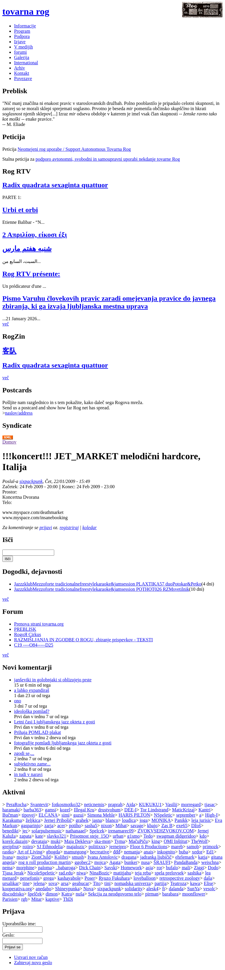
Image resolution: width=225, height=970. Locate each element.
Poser (89, 878)
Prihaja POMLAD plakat (37, 732)
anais (148, 851)
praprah (115, 804)
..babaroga (65, 867)
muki (55, 841)
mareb (177, 846)
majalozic (76, 846)
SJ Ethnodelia (50, 846)
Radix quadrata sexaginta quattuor (55, 185)
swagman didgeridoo (176, 836)
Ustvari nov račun (31, 957)
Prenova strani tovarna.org (39, 623)
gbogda (53, 851)
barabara (170, 893)
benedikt (10, 830)
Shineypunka (67, 888)
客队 (9, 351)
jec (25, 830)
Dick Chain (89, 867)
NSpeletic (163, 815)
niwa (81, 872)
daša (208, 878)
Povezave (23, 78)
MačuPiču (138, 841)
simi (66, 815)
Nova (88, 888)
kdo (203, 836)
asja (149, 867)
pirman (151, 893)
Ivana (7, 857)
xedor (197, 851)
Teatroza (178, 883)
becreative (99, 851)
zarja (48, 825)
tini (107, 883)
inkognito (166, 851)
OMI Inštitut (175, 841)
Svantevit (39, 804)
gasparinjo (31, 825)
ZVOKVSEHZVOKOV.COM (165, 830)
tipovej (28, 815)
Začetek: (11, 486)
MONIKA (161, 820)
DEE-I (130, 809)
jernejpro (117, 846)
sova (52, 883)
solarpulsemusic (47, 830)
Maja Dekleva (77, 841)
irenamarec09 (121, 830)
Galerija (21, 57)
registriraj (69, 527)
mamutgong (75, 851)
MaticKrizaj (183, 809)
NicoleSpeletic (41, 872)
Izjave (19, 41)
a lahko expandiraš (31, 690)
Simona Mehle (101, 815)
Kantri (205, 809)
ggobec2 (82, 862)
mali (186, 867)
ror (159, 867)
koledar (89, 527)
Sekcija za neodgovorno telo (115, 893)
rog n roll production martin (44, 862)
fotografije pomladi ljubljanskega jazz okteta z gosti (62, 742)
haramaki (11, 809)
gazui (78, 815)
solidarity (133, 888)
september (185, 815)
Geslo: (8, 935)
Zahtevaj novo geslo (33, 962)
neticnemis (94, 804)
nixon (106, 825)
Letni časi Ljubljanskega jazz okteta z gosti (54, 721)
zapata (25, 836)
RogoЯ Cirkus (27, 634)
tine (26, 883)
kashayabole (69, 878)
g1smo (133, 836)
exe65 (181, 825)
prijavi (46, 527)
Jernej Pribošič (58, 820)
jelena (39, 883)
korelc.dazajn (15, 841)
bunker (130, 862)
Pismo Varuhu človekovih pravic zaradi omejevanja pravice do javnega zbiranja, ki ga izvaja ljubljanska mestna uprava (109, 302)
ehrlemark (184, 857)
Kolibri (61, 857)
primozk (210, 846)
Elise (208, 883)
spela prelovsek (169, 872)
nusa (145, 862)
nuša (80, 893)
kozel (65, 809)
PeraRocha (16, 804)
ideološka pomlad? (31, 711)
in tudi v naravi (28, 774)
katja (202, 857)
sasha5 (91, 825)
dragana (129, 857)
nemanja (132, 851)
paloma (45, 867)
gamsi (50, 809)
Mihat (121, 825)
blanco (112, 820)
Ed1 (210, 851)
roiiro (28, 846)
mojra (22, 857)
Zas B (167, 825)
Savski (110, 867)
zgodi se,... (24, 753)
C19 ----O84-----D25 (33, 644)
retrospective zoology (179, 878)
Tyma (119, 841)
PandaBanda (185, 862)
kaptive (52, 899)
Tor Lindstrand (154, 809)
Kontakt (21, 73)
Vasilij (171, 804)
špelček (35, 893)
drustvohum (109, 809)
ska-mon (102, 841)
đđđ (116, 851)
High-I (211, 815)
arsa (65, 883)
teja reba (143, 872)
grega (48, 878)
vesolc (209, 888)
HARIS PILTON (134, 815)
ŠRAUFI (162, 862)
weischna (210, 862)
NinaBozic (99, 872)
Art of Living (29, 851)
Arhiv (19, 67)
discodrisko (13, 893)
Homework (131, 867)
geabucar (80, 883)
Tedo (148, 836)
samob (193, 846)
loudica (129, 820)
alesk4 (152, 888)
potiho (75, 825)
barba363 (32, 809)
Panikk (181, 820)
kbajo (152, 825)
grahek (82, 820)
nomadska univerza (132, 883)
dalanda (176, 888)
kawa (195, 883)
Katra (67, 893)
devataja (39, 841)
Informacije (25, 25)
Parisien (10, 899)
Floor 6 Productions (148, 846)
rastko (8, 851)
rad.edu (66, 872)
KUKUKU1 (150, 804)
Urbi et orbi (20, 210)
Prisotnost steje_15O (89, 836)
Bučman (10, 815)
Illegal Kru (84, 809)
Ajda (130, 804)
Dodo (213, 867)
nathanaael (76, 830)
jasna (97, 820)
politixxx (96, 846)
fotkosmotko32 (66, 804)
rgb (24, 899)
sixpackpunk (30, 481)
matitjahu (122, 872)
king (155, 841)
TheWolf (199, 841)
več (5, 323)
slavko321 (56, 836)
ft (163, 888)
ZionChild (41, 857)
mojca (100, 862)
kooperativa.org (17, 888)
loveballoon (145, 878)
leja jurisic (201, 820)
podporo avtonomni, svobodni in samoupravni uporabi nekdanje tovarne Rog (107, 159)
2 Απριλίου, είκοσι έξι (34, 234)
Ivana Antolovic (103, 857)
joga (143, 820)
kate (39, 836)
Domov (9, 441)
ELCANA (48, 815)
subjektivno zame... (32, 763)
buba (183, 851)
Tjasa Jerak (12, 872)
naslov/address (19, 412)
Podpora (22, 36)
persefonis (30, 878)
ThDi (68, 899)
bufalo (172, 867)
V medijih (23, 46)
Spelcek (96, 830)
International (26, 62)
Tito (96, 883)
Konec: (69, 486)
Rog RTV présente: (31, 274)
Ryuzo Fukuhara (114, 878)
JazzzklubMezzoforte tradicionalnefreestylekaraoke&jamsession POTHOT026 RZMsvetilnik (101, 589)
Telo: (7, 502)
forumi (20, 52)
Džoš (196, 825)
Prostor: (9, 491)
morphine (25, 867)
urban (118, 836)
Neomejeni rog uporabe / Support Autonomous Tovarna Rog (74, 149)
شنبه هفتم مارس (27, 248)
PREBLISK (25, 629)
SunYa (193, 888)
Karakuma (12, 820)
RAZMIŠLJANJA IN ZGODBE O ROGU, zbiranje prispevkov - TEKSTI (83, 639)
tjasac (209, 804)
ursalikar (10, 883)
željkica (33, 820)
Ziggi (199, 867)
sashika (194, 872)
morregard (191, 804)
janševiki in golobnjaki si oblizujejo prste (52, 679)
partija (160, 883)
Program (22, 31)
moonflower (193, 893)
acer (61, 825)
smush (78, 857)
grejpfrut (10, 846)
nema (7, 867)
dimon (52, 893)
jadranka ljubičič (155, 857)
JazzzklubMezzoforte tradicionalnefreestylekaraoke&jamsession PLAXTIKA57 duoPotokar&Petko (107, 583)
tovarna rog (25, 11)
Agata (114, 862)
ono (17, 700)
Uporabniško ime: (19, 923)
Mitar (36, 899)
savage (137, 825)
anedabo (43, 888)
